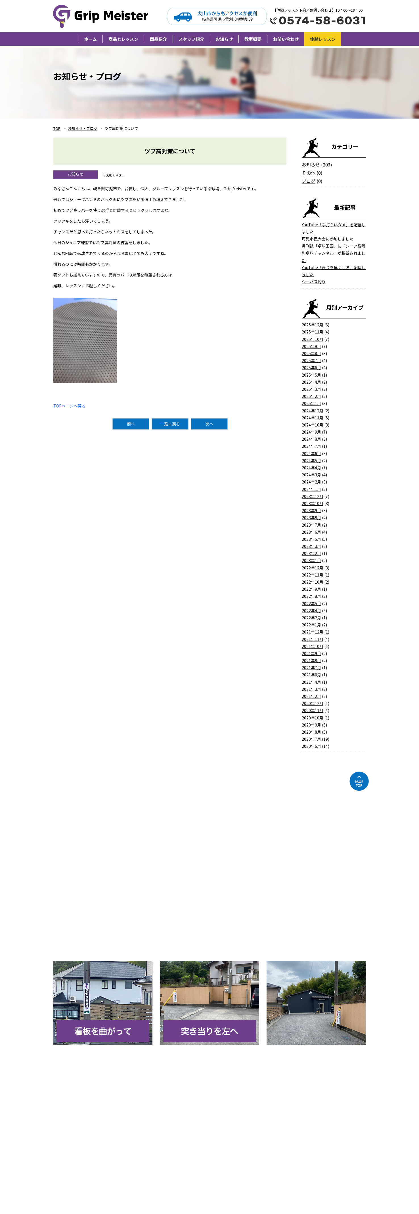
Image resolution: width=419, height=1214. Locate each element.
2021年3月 (311, 689)
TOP (56, 128)
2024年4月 (311, 467)
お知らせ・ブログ (82, 128)
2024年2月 (311, 482)
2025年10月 (312, 339)
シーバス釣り (314, 281)
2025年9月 (311, 346)
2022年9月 (311, 589)
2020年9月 (311, 725)
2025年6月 (311, 367)
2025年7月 (311, 360)
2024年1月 (311, 489)
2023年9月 (311, 510)
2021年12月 (312, 632)
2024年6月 (311, 453)
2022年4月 (311, 610)
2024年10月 (312, 425)
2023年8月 (311, 517)
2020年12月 (312, 703)
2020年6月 (311, 746)
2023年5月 (311, 539)
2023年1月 (311, 560)
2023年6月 (311, 532)
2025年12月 (312, 325)
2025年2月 (311, 396)
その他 (308, 172)
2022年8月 (311, 596)
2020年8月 (311, 732)
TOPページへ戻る (69, 406)
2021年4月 (311, 682)
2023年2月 (311, 553)
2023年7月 (311, 525)
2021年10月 (312, 646)
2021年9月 (311, 653)
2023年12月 (312, 496)
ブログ (308, 181)
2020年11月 (312, 710)
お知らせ (311, 164)
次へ (209, 424)
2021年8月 (311, 660)
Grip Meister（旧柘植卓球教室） (102, 16)
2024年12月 (312, 410)
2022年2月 (311, 617)
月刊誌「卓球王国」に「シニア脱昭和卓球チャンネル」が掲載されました (333, 253)
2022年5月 (311, 603)
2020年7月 (311, 739)
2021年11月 (312, 639)
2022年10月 (312, 582)
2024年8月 (311, 439)
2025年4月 (311, 382)
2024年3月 (311, 475)
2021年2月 (311, 696)
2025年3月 (311, 389)
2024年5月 (311, 460)
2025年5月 (311, 375)
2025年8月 (311, 353)
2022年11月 (312, 575)
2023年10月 (312, 503)
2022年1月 (311, 625)
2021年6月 (311, 674)
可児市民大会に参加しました (327, 239)
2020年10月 (312, 718)
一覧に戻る (170, 424)
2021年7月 (311, 667)
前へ (131, 424)
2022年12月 (312, 568)
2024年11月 (312, 418)
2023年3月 (311, 546)
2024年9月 (311, 432)
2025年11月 (312, 332)
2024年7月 (311, 446)
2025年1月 (311, 403)
